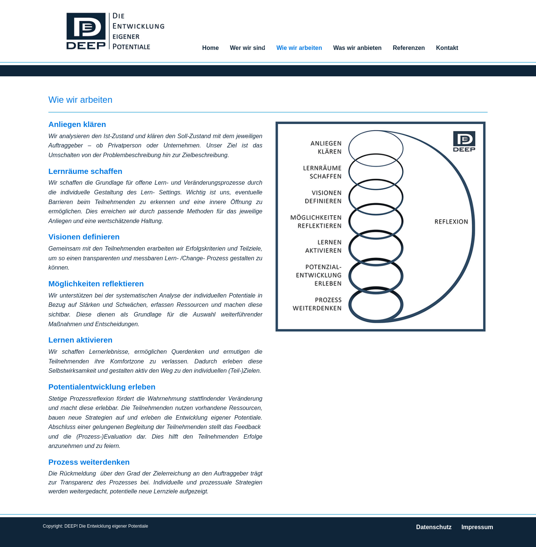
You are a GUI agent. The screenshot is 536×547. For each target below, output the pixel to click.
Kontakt (447, 48)
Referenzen (409, 48)
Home (210, 48)
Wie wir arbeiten (299, 48)
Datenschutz (434, 527)
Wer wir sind (247, 48)
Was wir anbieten (357, 48)
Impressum (477, 527)
